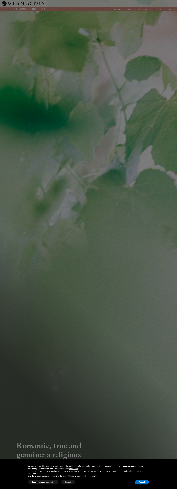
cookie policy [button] (74, 469)
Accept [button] (142, 482)
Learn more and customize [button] (43, 482)
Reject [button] (68, 482)
